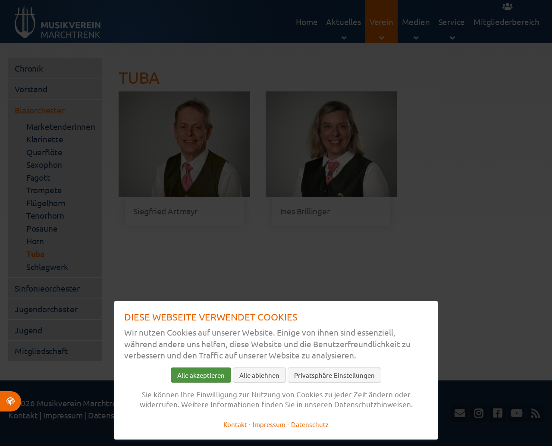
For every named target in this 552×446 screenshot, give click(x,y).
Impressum (269, 424)
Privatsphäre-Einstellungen (334, 375)
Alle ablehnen (259, 375)
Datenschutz (310, 424)
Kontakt (235, 424)
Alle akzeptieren (201, 375)
